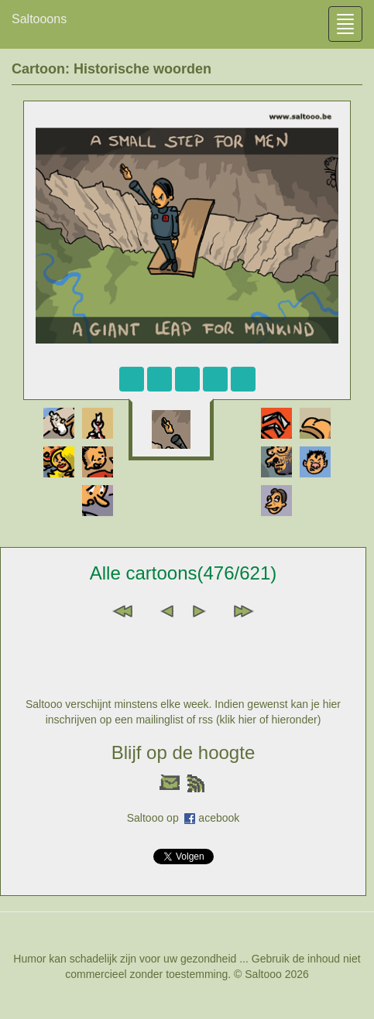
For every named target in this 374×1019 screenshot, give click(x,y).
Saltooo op (156, 818)
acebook (218, 818)
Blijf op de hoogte (183, 752)
